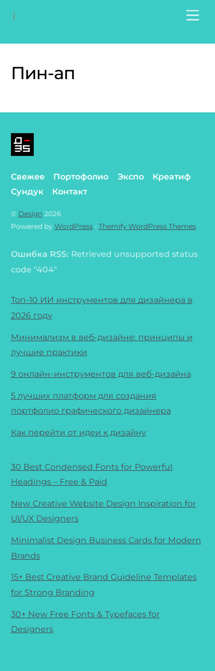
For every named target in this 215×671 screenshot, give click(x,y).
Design (30, 213)
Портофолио (80, 176)
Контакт (69, 191)
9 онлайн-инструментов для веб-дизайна (101, 374)
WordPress (73, 226)
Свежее (28, 176)
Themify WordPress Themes (147, 226)
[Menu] (192, 16)
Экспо (131, 176)
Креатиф (172, 176)
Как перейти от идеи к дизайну (78, 432)
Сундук (27, 191)
